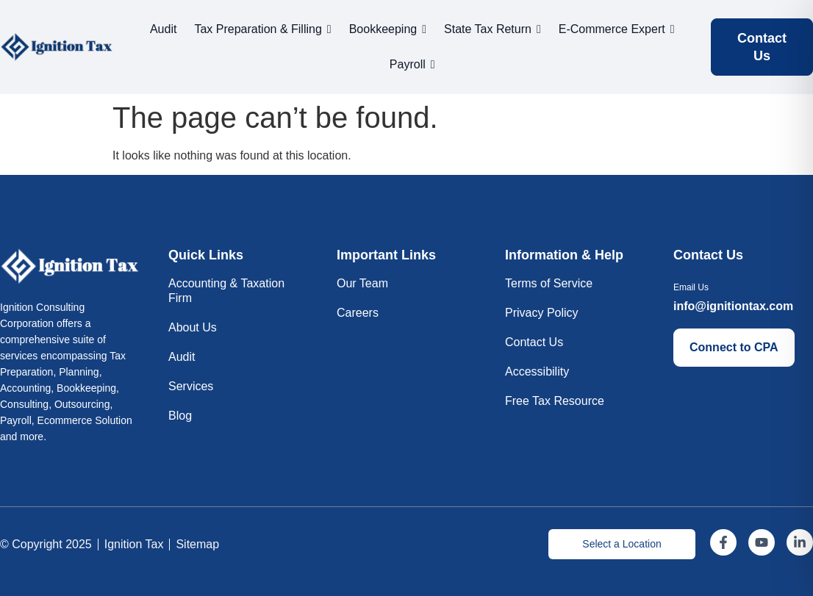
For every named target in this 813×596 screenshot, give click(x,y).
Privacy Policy (542, 312)
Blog (180, 415)
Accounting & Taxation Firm (226, 290)
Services (190, 386)
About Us (192, 327)
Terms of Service (548, 283)
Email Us (691, 287)
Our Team (362, 283)
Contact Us (534, 342)
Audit (181, 357)
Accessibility (537, 371)
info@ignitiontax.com (733, 306)
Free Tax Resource (554, 401)
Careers (358, 312)
